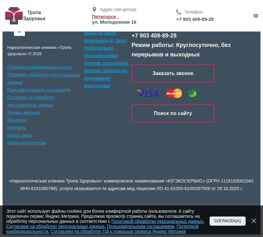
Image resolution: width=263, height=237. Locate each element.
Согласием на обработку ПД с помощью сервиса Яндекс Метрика (118, 231)
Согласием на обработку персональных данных (55, 226)
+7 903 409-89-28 (195, 19)
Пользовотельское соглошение (39, 89)
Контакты (16, 127)
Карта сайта (19, 135)
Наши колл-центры (26, 142)
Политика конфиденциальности (40, 67)
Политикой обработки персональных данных (157, 221)
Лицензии (17, 120)
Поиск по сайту (173, 113)
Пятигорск (104, 16)
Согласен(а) (227, 221)
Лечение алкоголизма (106, 63)
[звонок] (256, 15)
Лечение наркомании (105, 70)
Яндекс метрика (23, 112)
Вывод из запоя (100, 32)
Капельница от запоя (105, 40)
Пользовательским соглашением (140, 226)
